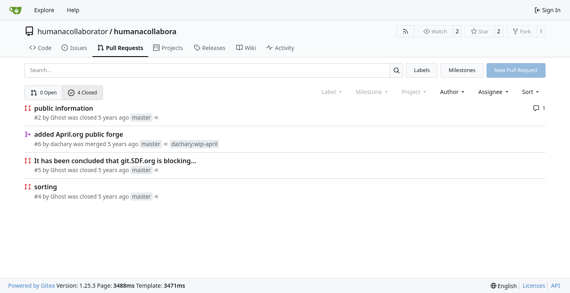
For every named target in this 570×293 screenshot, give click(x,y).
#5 (37, 170)
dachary (61, 144)
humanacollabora (145, 31)
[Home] (15, 10)
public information (63, 108)
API (555, 285)
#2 (37, 117)
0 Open (44, 92)
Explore (44, 10)
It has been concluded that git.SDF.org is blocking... (115, 161)
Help (73, 10)
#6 (37, 144)
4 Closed (82, 92)
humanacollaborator (72, 31)
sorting (45, 187)
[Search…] (396, 70)
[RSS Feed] (405, 31)
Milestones (462, 70)
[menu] (531, 91)
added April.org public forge (78, 134)
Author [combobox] (453, 92)
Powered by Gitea (31, 285)
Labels (422, 70)
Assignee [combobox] (494, 92)
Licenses (534, 285)
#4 (37, 196)
